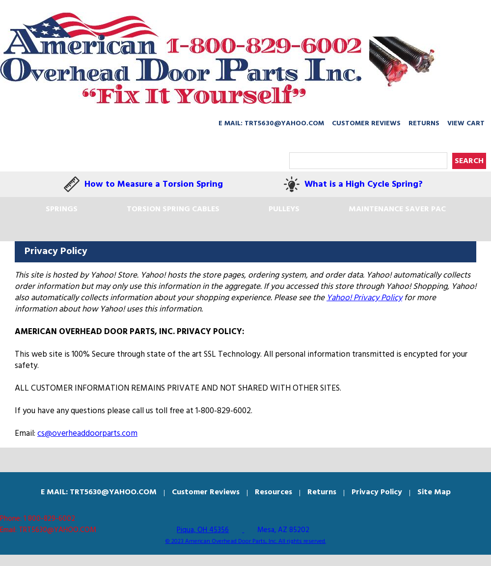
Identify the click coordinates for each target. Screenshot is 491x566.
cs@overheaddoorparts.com (87, 433)
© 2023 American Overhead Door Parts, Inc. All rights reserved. (245, 541)
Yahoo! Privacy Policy (364, 298)
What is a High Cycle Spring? (363, 184)
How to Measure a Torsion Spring (153, 184)
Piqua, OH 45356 (203, 530)
